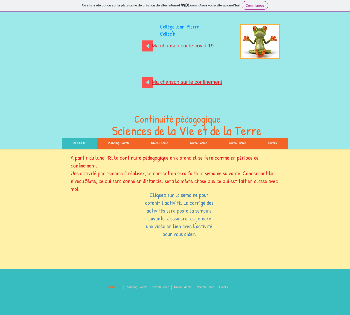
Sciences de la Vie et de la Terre (187, 130)
